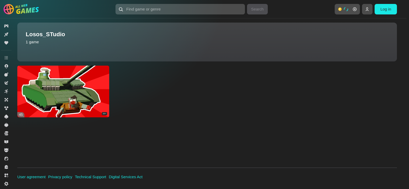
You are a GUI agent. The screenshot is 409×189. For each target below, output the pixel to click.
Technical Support (90, 177)
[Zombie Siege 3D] (63, 91)
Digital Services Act (126, 177)
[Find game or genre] (180, 9)
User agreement (31, 177)
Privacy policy (60, 177)
